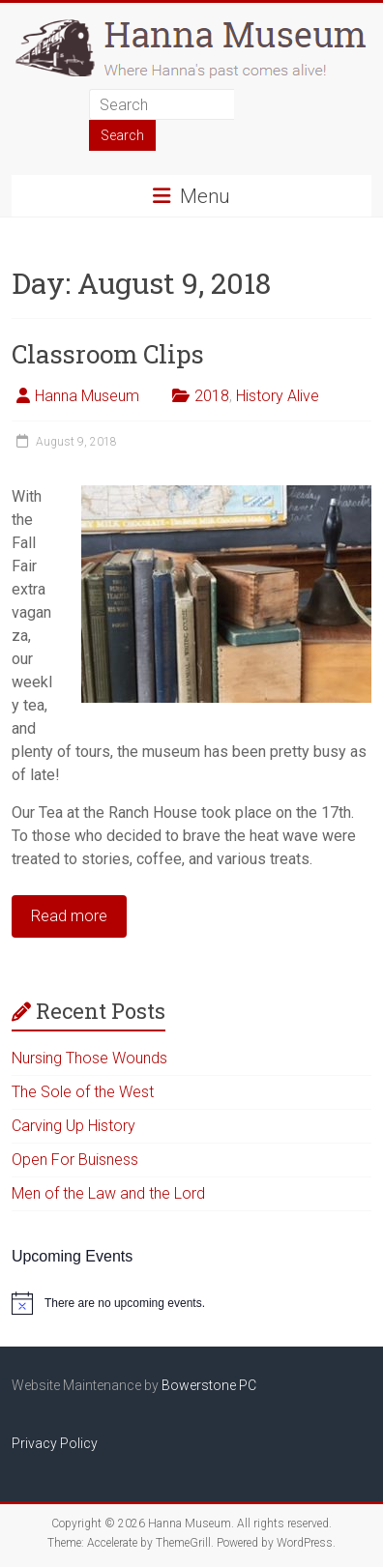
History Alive (277, 396)
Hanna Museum (87, 396)
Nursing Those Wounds (89, 1058)
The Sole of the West (83, 1092)
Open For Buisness (75, 1159)
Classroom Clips (108, 353)
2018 (211, 396)
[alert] (191, 1303)
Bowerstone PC (209, 1385)
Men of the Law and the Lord (108, 1193)
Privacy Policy (55, 1443)
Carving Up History (73, 1126)
